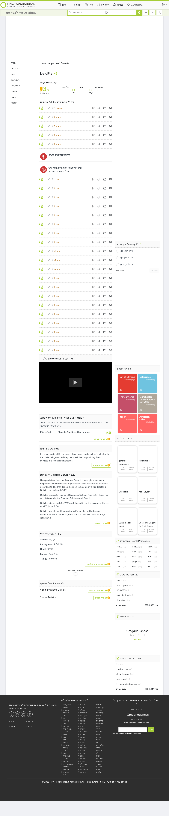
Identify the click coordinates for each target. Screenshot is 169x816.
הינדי (97, 729)
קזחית (97, 737)
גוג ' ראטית (66, 729)
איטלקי (81, 734)
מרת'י (97, 748)
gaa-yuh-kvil (127, 264)
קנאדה (81, 737)
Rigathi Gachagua (135, 551)
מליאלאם (99, 745)
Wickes (150, 561)
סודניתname (67, 764)
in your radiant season (126, 684)
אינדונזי (98, 731)
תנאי (89, 782)
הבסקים (65, 710)
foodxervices (122, 669)
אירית (64, 734)
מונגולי (64, 750)
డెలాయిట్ (53, 558)
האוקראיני (83, 769)
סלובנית (65, 761)
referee (135, 556)
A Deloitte (58, 544)
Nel (117, 551)
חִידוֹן (89, 4)
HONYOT (120, 590)
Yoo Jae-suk (119, 546)
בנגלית (81, 710)
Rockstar (135, 566)
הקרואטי (82, 715)
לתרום (117, 4)
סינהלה (82, 758)
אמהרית (98, 705)
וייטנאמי (82, 772)
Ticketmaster (119, 566)
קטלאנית (98, 713)
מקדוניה (65, 745)
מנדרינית (82, 748)
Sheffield (119, 561)
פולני (97, 753)
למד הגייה (137, 640)
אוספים (75, 4)
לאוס (97, 740)
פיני (63, 723)
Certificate (134, 4)
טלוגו (81, 767)
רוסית (97, 756)
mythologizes (122, 595)
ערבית (64, 707)
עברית (81, 729)
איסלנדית (82, 731)
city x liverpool (122, 674)
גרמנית (81, 726)
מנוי (151, 730)
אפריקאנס (66, 705)
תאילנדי (98, 767)
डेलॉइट (50, 549)
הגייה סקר (120, 270)
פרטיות (95, 782)
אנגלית (98, 718)
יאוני (63, 737)
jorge (134, 561)
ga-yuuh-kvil (127, 257)
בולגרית (65, 713)
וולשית (97, 772)
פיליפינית (98, 721)
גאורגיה (65, 726)
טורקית (65, 769)
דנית (63, 718)
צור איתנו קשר (113, 782)
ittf (117, 664)
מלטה (64, 748)
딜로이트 (53, 554)
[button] (101, 439)
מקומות (29, 721)
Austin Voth (150, 556)
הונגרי (64, 731)
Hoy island (121, 600)
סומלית (81, 761)
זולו (63, 775)
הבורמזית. (82, 713)
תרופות (29, 726)
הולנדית (82, 718)
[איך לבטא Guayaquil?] (140, 244)
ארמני (81, 707)
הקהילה (103, 4)
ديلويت (52, 539)
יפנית (97, 734)
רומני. (81, 756)
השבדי (97, 764)
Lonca (119, 580)
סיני (63, 715)
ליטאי (97, 742)
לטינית (64, 742)
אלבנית (81, 705)
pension (119, 556)
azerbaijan (99, 707)
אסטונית (82, 721)
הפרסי (81, 753)
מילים (12, 721)
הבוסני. (98, 710)
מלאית (81, 745)
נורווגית (98, 750)
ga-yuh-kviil (126, 250)
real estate (150, 566)
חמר (63, 740)
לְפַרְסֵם (124, 782)
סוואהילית (82, 764)
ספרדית (98, 761)
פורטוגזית (65, 756)
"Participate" (122, 585)
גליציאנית (99, 723)
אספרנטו (65, 721)
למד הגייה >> (136, 719)
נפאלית (82, 750)
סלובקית (98, 758)
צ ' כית (97, 715)
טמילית (65, 767)
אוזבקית (65, 772)
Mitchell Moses (150, 551)
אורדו (97, 769)
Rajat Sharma (135, 546)
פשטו (64, 753)
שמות (12, 726)
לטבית (81, 742)
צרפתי (81, 723)
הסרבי (64, 758)
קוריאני (81, 740)
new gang (121, 679)
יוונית (97, 726)
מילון (61, 4)
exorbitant (150, 546)
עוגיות (102, 782)
